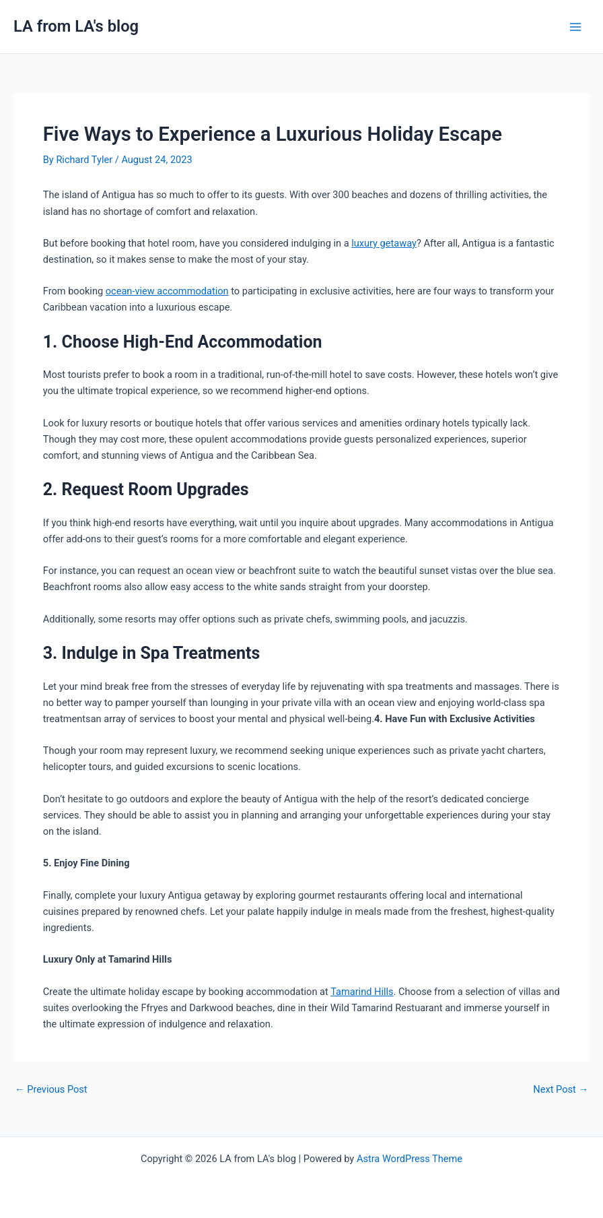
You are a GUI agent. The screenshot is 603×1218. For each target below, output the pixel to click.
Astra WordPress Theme (409, 1159)
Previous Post (51, 1090)
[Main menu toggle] (575, 27)
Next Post (560, 1090)
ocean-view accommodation (167, 291)
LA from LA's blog (76, 26)
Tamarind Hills (361, 992)
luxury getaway (384, 243)
